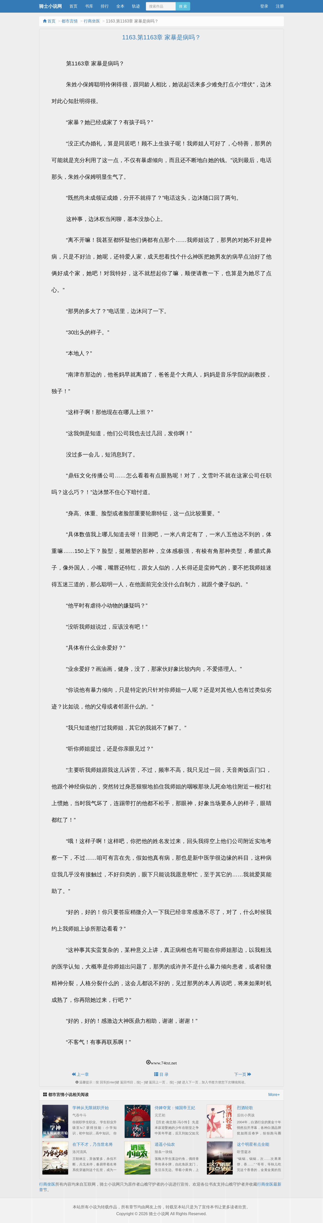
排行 (105, 6)
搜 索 (183, 6)
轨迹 (136, 6)
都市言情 (70, 21)
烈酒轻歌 (245, 1108)
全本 (120, 6)
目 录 (161, 1074)
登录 (264, 6)
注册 (280, 6)
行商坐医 (92, 21)
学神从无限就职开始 (90, 1108)
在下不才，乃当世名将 (92, 1144)
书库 (89, 6)
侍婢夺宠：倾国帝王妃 (175, 1108)
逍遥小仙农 (165, 1144)
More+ (274, 1094)
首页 (73, 6)
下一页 (242, 1074)
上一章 (80, 1074)
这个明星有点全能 (253, 1144)
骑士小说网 (50, 6)
